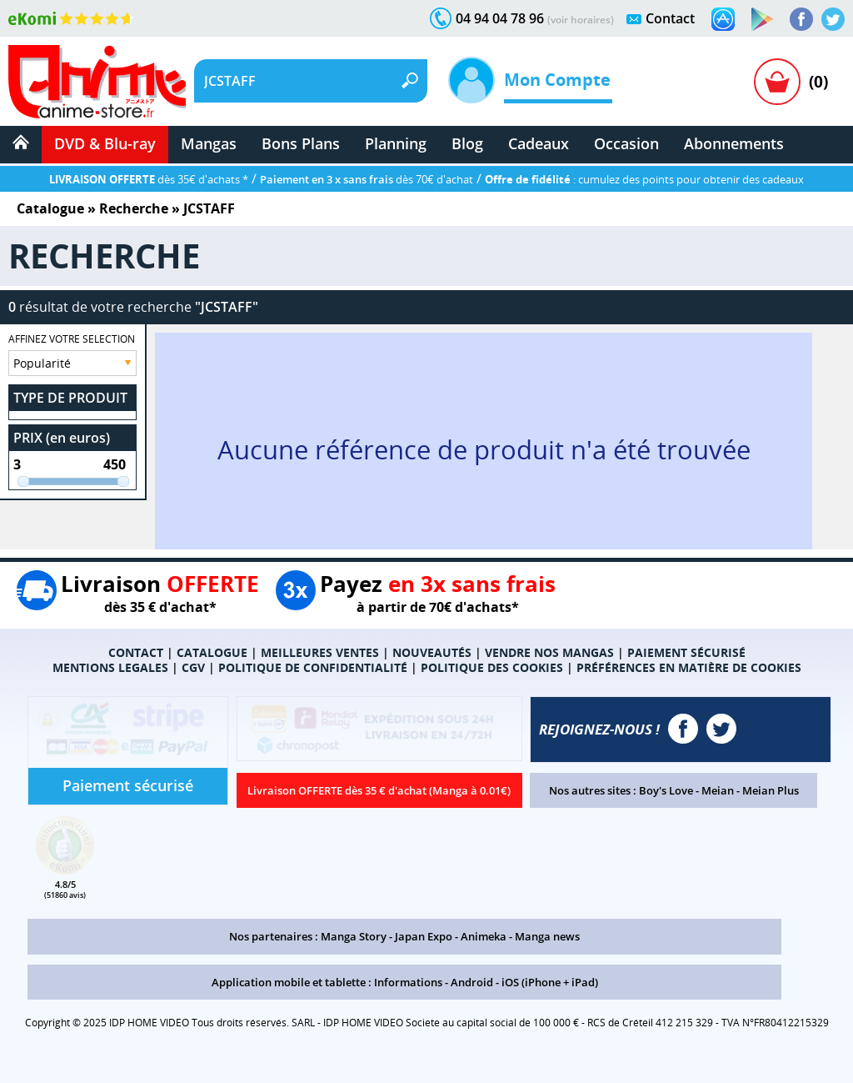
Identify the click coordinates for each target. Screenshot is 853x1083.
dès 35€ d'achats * (148, 179)
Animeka (483, 936)
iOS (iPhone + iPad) (549, 982)
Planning (395, 143)
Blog (467, 143)
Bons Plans (301, 143)
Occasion (626, 143)
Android (472, 982)
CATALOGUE (212, 652)
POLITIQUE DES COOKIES (492, 667)
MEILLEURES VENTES (320, 652)
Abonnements (734, 143)
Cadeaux (538, 143)
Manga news (547, 936)
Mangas (209, 143)
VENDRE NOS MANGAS (549, 652)
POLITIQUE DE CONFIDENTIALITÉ (312, 667)
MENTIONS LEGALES (110, 667)
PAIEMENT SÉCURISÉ (686, 652)
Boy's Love (666, 790)
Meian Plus (770, 790)
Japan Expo (423, 936)
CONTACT (135, 652)
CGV (193, 667)
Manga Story (354, 936)
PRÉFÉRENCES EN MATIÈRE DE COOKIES (688, 667)
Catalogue (50, 208)
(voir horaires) (580, 20)
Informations (408, 982)
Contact (670, 18)
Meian (717, 790)
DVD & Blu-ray (105, 143)
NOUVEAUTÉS (431, 652)
